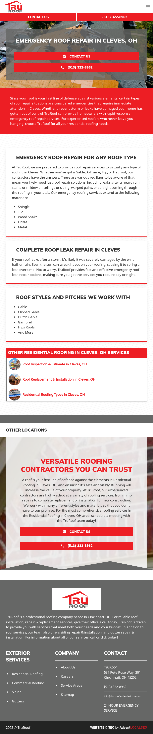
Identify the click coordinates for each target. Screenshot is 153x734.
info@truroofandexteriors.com (122, 696)
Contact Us (38, 17)
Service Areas (71, 685)
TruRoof (110, 667)
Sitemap (67, 694)
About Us (68, 667)
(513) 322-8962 (115, 686)
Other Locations (26, 430)
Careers (67, 676)
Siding (17, 692)
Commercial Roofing (28, 683)
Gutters (18, 701)
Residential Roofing (27, 673)
